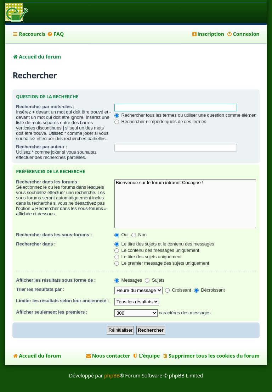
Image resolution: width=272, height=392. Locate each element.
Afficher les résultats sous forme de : (56, 280)
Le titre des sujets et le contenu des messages (164, 244)
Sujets (154, 280)
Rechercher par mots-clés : (45, 106)
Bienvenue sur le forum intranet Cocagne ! (185, 183)
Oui (121, 234)
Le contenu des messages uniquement (156, 250)
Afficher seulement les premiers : (51, 312)
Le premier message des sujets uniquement (161, 263)
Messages (128, 280)
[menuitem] (55, 34)
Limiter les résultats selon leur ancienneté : (62, 300)
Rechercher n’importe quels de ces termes (160, 121)
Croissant (178, 290)
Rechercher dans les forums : (48, 181)
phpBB (112, 375)
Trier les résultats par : (40, 289)
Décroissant (209, 290)
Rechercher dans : (36, 244)
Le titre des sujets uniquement (147, 256)
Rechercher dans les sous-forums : (54, 234)
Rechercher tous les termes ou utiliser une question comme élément (185, 115)
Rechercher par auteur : (41, 146)
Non (139, 234)
